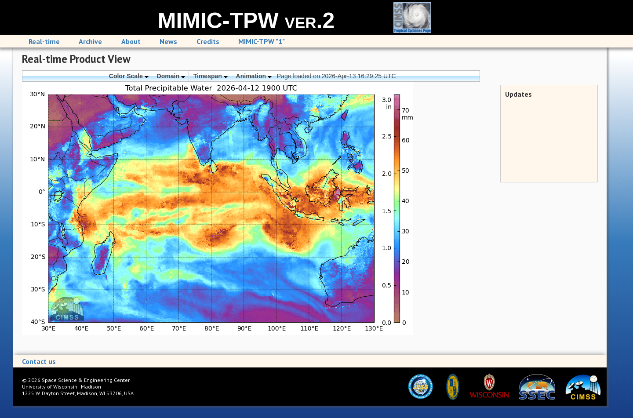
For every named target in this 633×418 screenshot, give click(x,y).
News (168, 41)
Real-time (44, 41)
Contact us (39, 361)
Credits (207, 41)
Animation (254, 76)
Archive (90, 41)
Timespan (210, 76)
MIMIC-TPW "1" (261, 41)
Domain (171, 76)
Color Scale (129, 76)
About (131, 41)
